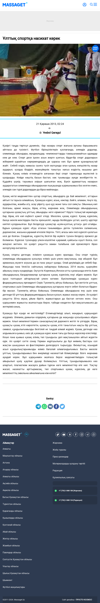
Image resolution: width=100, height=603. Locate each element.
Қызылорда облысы (13, 518)
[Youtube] (63, 434)
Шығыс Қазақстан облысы (16, 573)
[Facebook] (75, 434)
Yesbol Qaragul (50, 132)
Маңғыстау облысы (12, 456)
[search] (91, 4)
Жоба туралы (59, 450)
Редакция (57, 470)
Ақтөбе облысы (10, 483)
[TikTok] (58, 434)
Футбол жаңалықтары (14, 587)
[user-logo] (84, 6)
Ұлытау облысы (10, 566)
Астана (6, 462)
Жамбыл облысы (11, 545)
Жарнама (57, 443)
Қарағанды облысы (12, 511)
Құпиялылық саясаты (63, 477)
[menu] (95, 4)
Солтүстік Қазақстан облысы (17, 559)
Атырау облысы (10, 469)
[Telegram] (87, 434)
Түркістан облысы (12, 504)
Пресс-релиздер (60, 456)
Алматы (7, 449)
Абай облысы (9, 531)
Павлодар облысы (12, 552)
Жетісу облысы (10, 538)
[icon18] (26, 434)
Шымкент (7, 580)
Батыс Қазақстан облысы (15, 497)
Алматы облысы (11, 476)
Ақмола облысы (11, 490)
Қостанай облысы (12, 525)
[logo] (15, 4)
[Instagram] (81, 434)
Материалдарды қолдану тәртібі (69, 463)
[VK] (69, 434)
